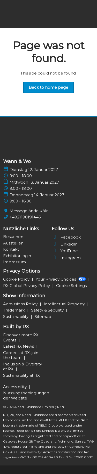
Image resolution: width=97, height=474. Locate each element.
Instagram (66, 257)
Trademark (14, 310)
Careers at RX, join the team (20, 355)
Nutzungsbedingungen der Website (26, 395)
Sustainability (16, 316)
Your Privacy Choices (61, 279)
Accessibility (15, 386)
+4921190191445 (25, 217)
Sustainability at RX (21, 375)
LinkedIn (65, 244)
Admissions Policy (21, 303)
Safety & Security (48, 310)
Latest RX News (19, 346)
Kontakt (11, 249)
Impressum (14, 261)
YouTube (65, 250)
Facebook (66, 237)
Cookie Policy (17, 279)
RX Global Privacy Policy (27, 285)
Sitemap (43, 316)
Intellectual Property (65, 303)
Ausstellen (13, 243)
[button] (48, 87)
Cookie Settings (71, 285)
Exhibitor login (17, 255)
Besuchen (13, 236)
